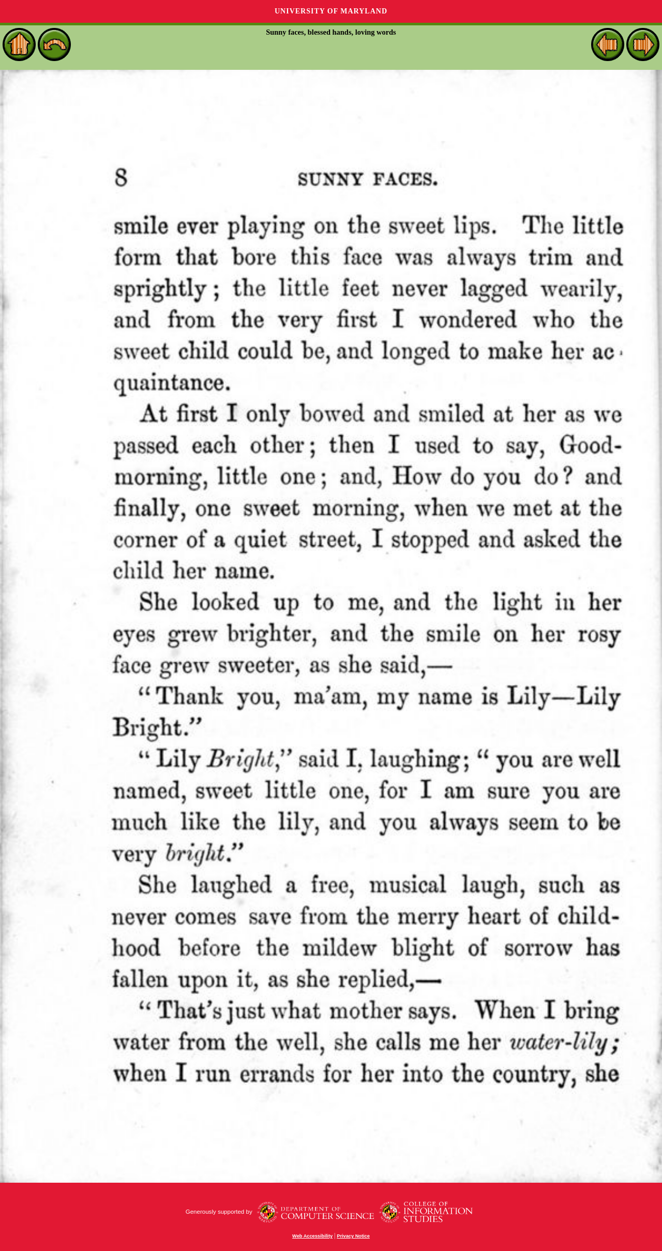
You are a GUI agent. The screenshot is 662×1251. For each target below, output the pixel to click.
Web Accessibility (312, 1236)
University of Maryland (331, 11)
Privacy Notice (353, 1236)
